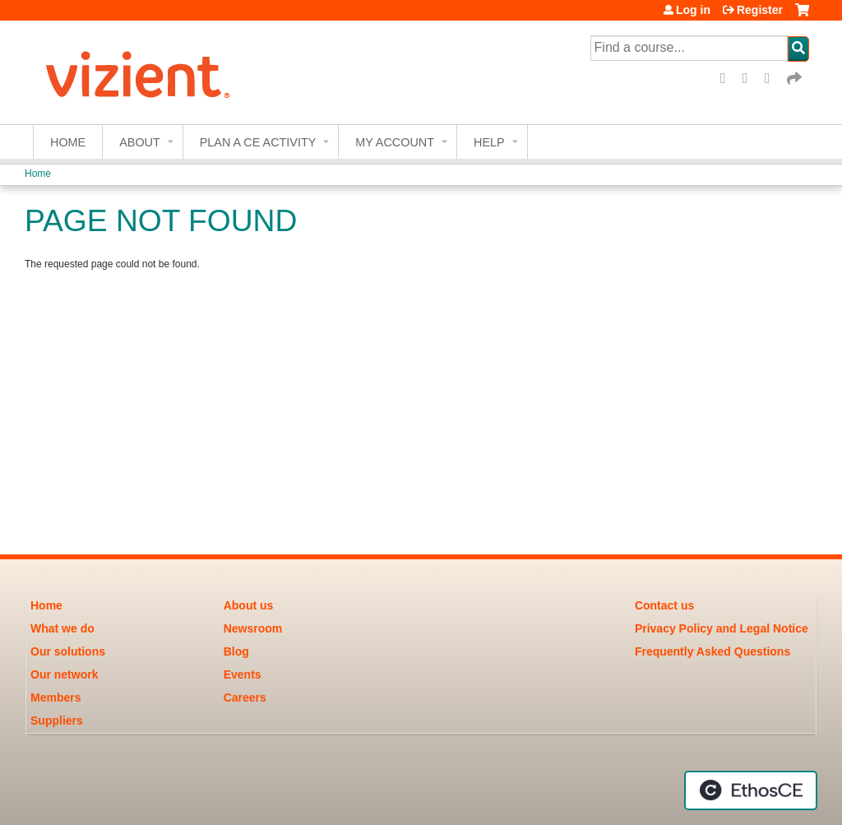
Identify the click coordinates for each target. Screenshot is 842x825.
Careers (245, 697)
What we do (62, 628)
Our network (64, 674)
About (139, 142)
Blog (236, 651)
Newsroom (253, 628)
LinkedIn (773, 78)
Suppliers (56, 720)
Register (760, 10)
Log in (693, 10)
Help (489, 142)
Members (55, 697)
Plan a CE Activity (258, 142)
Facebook (728, 78)
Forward (795, 78)
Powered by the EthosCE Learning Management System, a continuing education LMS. (750, 790)
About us (249, 605)
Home (68, 142)
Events (242, 674)
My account (394, 142)
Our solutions (67, 651)
